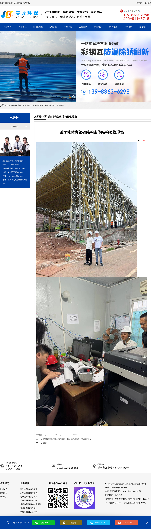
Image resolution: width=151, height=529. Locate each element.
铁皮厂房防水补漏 (27, 508)
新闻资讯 (98, 27)
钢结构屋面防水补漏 (28, 512)
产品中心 (68, 27)
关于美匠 (23, 27)
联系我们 (143, 27)
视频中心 (4, 493)
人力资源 (128, 27)
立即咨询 (72, 523)
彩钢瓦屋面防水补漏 (28, 497)
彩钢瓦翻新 (38, 27)
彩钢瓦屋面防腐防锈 (28, 500)
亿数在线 (118, 495)
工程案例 (83, 27)
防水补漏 (53, 27)
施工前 (45, 443)
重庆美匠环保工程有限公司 (15, 3)
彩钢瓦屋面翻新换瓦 (28, 493)
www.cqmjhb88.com (119, 488)
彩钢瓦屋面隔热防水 (28, 489)
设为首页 (139, 3)
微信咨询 (44, 523)
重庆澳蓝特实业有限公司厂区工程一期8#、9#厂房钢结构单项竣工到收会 (67, 439)
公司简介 (4, 489)
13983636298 (100, 523)
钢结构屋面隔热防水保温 (30, 504)
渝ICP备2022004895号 (132, 491)
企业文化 (4, 497)
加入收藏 (148, 3)
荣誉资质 (113, 27)
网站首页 (8, 27)
